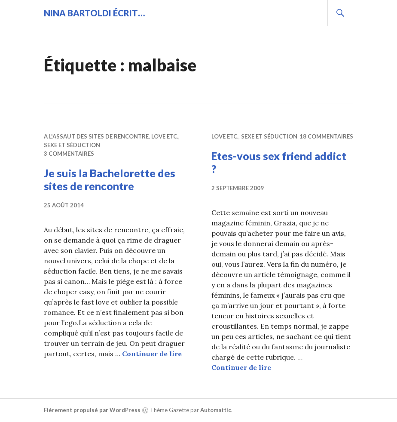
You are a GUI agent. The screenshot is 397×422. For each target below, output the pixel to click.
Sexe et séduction (72, 145)
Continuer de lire (152, 353)
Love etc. (164, 136)
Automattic (215, 410)
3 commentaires (69, 153)
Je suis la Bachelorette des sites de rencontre (109, 179)
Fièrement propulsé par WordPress (92, 410)
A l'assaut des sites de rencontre (96, 136)
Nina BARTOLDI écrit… (94, 13)
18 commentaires (326, 136)
